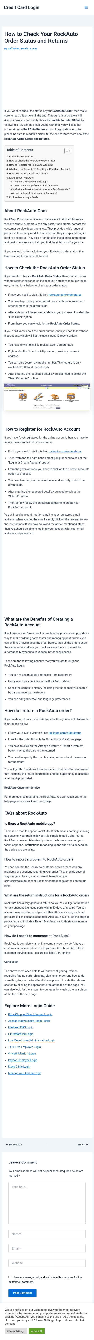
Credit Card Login (21, 7)
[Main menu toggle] (86, 8)
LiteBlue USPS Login (20, 1027)
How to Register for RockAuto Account (30, 164)
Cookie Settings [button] (16, 1331)
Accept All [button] (36, 1331)
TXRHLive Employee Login (24, 1047)
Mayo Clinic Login (19, 1066)
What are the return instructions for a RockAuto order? (42, 189)
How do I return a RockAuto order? (28, 173)
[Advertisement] (47, 80)
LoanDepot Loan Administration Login (31, 1040)
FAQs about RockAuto (21, 177)
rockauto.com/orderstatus (65, 294)
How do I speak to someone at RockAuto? (36, 193)
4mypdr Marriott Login (22, 1053)
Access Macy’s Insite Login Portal (29, 1021)
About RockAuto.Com (21, 156)
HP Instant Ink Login (20, 1034)
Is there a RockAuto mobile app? (31, 181)
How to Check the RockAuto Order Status (32, 160)
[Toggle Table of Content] (66, 151)
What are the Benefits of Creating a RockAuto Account (39, 169)
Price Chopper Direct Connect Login (30, 1014)
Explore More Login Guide (23, 197)
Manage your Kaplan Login (24, 1073)
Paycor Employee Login (22, 1060)
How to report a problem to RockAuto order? (37, 185)
